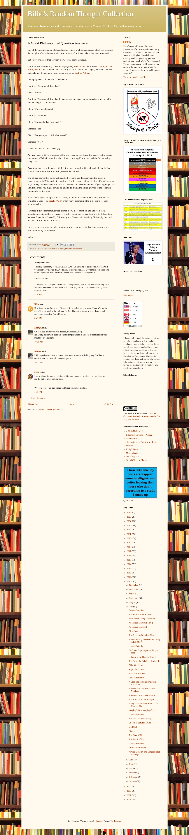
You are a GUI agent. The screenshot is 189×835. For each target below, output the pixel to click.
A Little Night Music (135, 431)
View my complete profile (134, 77)
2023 (129, 525)
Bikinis (132, 731)
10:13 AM (38, 362)
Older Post (109, 404)
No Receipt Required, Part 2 (141, 623)
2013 (129, 568)
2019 (129, 543)
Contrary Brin (132, 438)
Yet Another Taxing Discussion (142, 619)
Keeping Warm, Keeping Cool (142, 710)
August (132, 602)
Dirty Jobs (133, 631)
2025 (129, 517)
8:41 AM (38, 318)
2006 (129, 799)
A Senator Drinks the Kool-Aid (142, 695)
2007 (129, 795)
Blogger (117, 821)
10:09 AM (38, 342)
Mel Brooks (79, 66)
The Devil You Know (138, 674)
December (133, 585)
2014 (129, 564)
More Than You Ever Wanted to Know (49, 249)
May (131, 764)
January (132, 781)
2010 (129, 581)
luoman (99, 821)
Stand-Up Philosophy (73, 249)
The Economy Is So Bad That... (142, 635)
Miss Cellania (132, 453)
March (132, 773)
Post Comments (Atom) (49, 409)
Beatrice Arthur (82, 73)
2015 (129, 560)
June (131, 760)
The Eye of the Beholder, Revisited (144, 661)
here (35, 161)
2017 (129, 551)
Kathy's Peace (132, 449)
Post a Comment (38, 398)
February (133, 777)
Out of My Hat (132, 456)
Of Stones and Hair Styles (140, 723)
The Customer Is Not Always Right (141, 442)
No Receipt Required (138, 627)
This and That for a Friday (140, 719)
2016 (129, 555)
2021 (129, 534)
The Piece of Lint (136, 735)
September (134, 598)
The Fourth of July (137, 739)
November (134, 589)
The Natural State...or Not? (140, 614)
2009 (129, 787)
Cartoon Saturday (136, 610)
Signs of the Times (137, 669)
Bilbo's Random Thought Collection (80, 14)
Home (71, 404)
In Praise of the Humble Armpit (142, 657)
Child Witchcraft (136, 665)
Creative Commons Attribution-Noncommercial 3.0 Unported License (141, 416)
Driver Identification (137, 748)
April (131, 768)
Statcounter (128, 295)
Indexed (129, 446)
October (133, 594)
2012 (129, 573)
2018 (129, 547)
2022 (129, 530)
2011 (129, 577)
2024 (129, 521)
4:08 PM (38, 392)
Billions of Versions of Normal (139, 435)
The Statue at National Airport (142, 699)
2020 (129, 538)
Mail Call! (133, 727)
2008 (129, 791)
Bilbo (36, 304)
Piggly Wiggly (55, 200)
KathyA (38, 328)
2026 (129, 512)
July (131, 607)
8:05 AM (38, 294)
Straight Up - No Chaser (136, 460)
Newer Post (33, 404)
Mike (36, 372)
